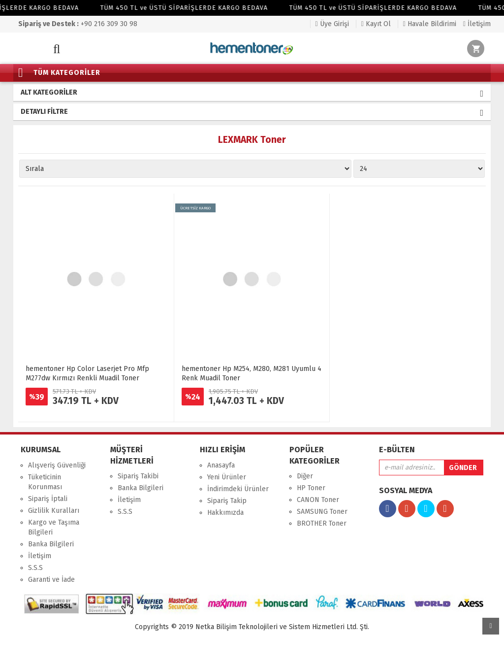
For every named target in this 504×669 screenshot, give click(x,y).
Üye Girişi (332, 24)
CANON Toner (318, 500)
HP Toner (311, 488)
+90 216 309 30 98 (77, 24)
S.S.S (35, 568)
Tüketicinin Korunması (45, 482)
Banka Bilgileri (51, 544)
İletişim (477, 24)
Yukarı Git (490, 626)
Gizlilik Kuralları (53, 510)
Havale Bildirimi (429, 24)
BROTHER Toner (321, 523)
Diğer (305, 476)
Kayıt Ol (376, 24)
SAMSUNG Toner (322, 511)
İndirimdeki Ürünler (238, 489)
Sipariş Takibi (138, 476)
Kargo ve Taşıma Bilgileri (53, 527)
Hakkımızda (225, 512)
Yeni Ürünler (226, 477)
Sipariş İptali (47, 499)
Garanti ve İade (51, 579)
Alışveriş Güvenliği (57, 465)
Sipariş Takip (227, 501)
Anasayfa (221, 465)
